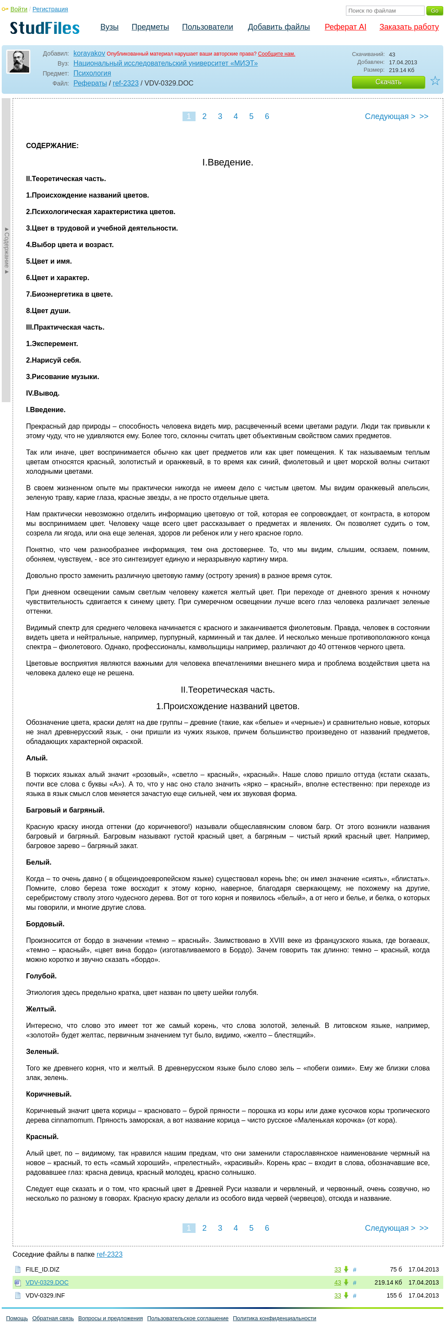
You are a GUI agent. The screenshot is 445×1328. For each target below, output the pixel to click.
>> (423, 116)
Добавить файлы (279, 27)
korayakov (89, 53)
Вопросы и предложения (110, 1318)
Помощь (17, 1318)
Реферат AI (345, 27)
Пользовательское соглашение (188, 1318)
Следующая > (390, 116)
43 (337, 1282)
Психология (92, 73)
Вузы (109, 27)
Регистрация (50, 9)
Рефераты (90, 83)
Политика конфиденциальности (274, 1318)
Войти (18, 9)
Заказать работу (409, 27)
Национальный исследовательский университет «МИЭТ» (165, 63)
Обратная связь (53, 1318)
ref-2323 (126, 83)
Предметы (150, 27)
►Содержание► (6, 250)
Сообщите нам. (277, 53)
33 (337, 1269)
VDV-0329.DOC (47, 1282)
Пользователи (207, 27)
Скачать (388, 82)
